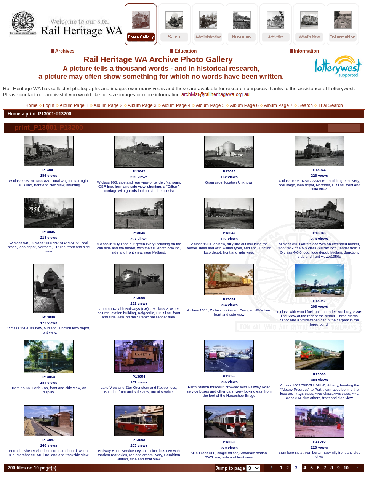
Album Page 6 (244, 105)
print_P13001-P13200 (48, 114)
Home (31, 105)
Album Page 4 (176, 105)
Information (306, 51)
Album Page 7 (278, 105)
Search (305, 105)
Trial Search (330, 105)
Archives (65, 51)
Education (185, 51)
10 (346, 468)
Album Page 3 (142, 105)
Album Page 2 (108, 105)
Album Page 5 (210, 105)
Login (48, 105)
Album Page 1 (73, 105)
